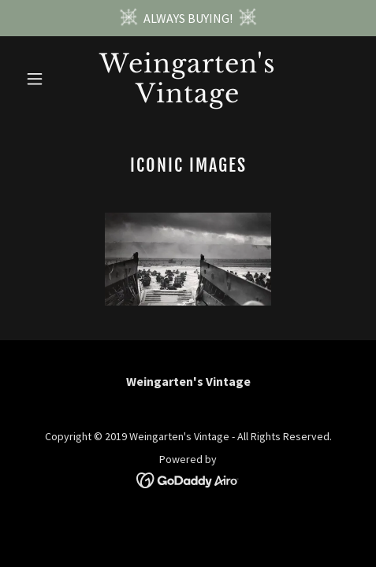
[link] (188, 98)
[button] (44, 78)
